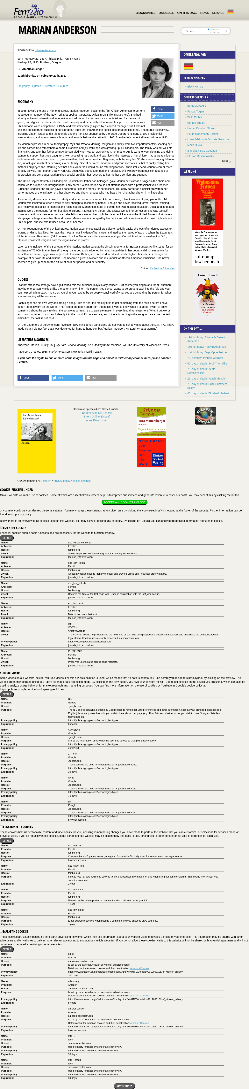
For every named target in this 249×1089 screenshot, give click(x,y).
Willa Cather (194, 117)
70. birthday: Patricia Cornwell (205, 357)
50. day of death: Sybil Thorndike (207, 363)
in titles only (214, 32)
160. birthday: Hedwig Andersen (206, 346)
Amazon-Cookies (139, 968)
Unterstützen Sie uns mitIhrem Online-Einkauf (97, 416)
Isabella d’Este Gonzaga (202, 150)
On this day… (187, 13)
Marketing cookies (14, 931)
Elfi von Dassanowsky (200, 156)
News (204, 13)
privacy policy (62, 480)
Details (7, 538)
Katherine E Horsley (162, 268)
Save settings (124, 1086)
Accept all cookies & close (124, 502)
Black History (195, 86)
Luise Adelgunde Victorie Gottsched (209, 139)
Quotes (36, 86)
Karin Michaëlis (196, 106)
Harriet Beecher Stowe (201, 128)
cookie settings (82, 480)
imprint (47, 480)
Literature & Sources (56, 86)
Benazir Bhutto (196, 122)
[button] (162, 109)
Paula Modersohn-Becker (202, 133)
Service (218, 13)
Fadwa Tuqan (195, 111)
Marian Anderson (45, 50)
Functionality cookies (16, 827)
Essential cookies (13, 528)
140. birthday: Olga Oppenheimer (207, 352)
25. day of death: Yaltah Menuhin (207, 378)
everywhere (214, 29)
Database (166, 13)
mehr (225, 161)
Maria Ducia (194, 145)
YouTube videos (10, 673)
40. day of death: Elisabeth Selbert (208, 393)
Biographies (145, 13)
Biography (24, 86)
